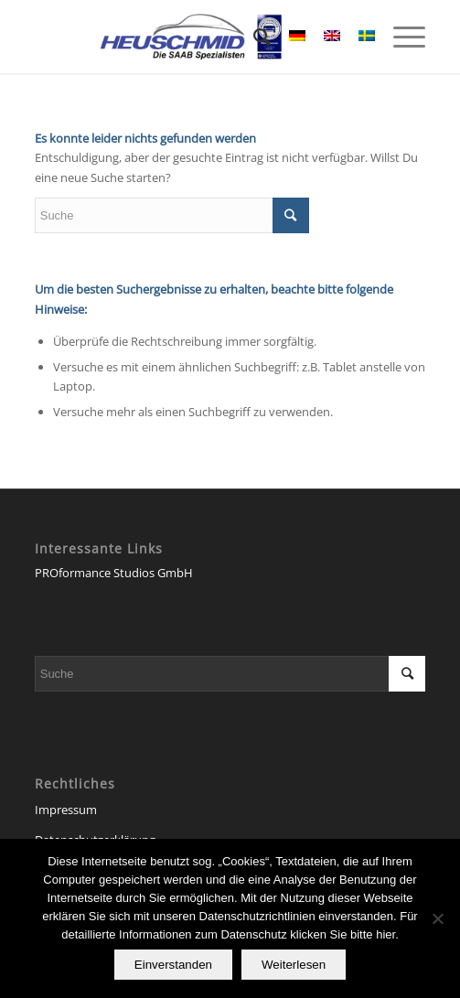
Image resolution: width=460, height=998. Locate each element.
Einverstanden (173, 964)
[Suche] (253, 36)
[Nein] (437, 918)
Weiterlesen (294, 964)
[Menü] (400, 36)
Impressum (66, 809)
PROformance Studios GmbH (114, 572)
